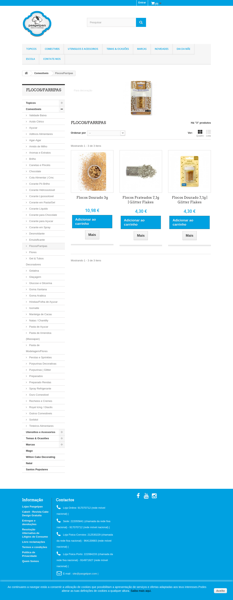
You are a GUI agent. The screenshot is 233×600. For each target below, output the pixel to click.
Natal (29, 463)
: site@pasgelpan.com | (84, 573)
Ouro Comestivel (39, 394)
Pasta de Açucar (38, 326)
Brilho (32, 158)
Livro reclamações (33, 541)
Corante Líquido (38, 208)
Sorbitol (33, 419)
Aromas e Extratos (40, 152)
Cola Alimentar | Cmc (41, 177)
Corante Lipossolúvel (41, 196)
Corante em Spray (39, 227)
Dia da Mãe (183, 49)
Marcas (142, 49)
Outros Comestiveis (40, 413)
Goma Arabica (37, 295)
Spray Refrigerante (40, 388)
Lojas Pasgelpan (32, 506)
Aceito (220, 590)
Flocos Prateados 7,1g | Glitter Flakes (141, 200)
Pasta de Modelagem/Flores (37, 348)
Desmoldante (37, 233)
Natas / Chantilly (38, 320)
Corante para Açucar (41, 221)
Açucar (33, 127)
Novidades (162, 49)
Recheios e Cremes (40, 400)
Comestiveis (52, 49)
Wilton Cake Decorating (40, 456)
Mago (29, 450)
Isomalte (34, 308)
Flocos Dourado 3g (92, 198)
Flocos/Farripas (38, 246)
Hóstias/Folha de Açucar (43, 301)
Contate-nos (52, 59)
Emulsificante (37, 239)
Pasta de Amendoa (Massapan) (38, 335)
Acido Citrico (36, 121)
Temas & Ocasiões (117, 49)
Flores (33, 252)
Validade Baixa (37, 115)
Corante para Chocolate (43, 214)
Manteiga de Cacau (40, 314)
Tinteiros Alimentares (41, 425)
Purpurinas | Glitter (40, 369)
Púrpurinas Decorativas (42, 363)
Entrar (142, 2)
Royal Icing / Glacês (40, 407)
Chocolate (35, 171)
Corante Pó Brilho (39, 183)
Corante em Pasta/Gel (42, 202)
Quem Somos (30, 561)
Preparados (36, 376)
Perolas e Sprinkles (40, 357)
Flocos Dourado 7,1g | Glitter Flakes (189, 200)
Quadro (200, 133)
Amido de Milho (38, 146)
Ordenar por (78, 132)
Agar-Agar (35, 140)
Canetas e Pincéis (39, 165)
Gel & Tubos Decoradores (35, 261)
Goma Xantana (38, 289)
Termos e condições (34, 547)
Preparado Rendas (40, 382)
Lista (208, 133)
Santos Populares (37, 469)
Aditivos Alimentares (41, 133)
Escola (30, 59)
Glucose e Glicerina (40, 283)
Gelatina (34, 270)
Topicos (31, 49)
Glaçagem (35, 276)
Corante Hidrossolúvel (42, 190)
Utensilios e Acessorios (83, 49)
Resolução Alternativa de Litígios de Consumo (35, 533)
